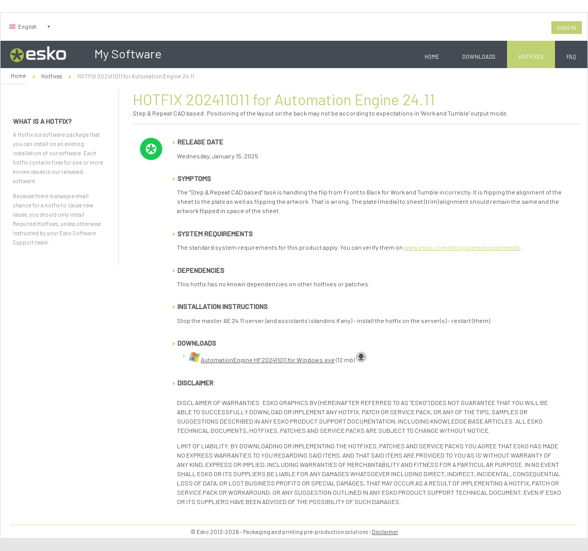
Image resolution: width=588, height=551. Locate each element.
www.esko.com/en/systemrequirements (462, 247)
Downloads (479, 56)
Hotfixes (531, 56)
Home (431, 56)
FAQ (571, 56)
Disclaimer (385, 531)
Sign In (566, 27)
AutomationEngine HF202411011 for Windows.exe (268, 359)
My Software (127, 53)
